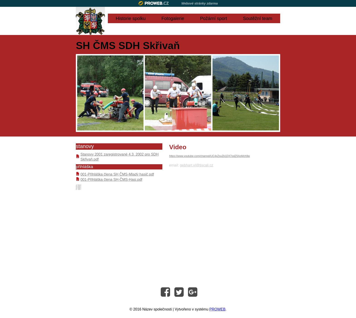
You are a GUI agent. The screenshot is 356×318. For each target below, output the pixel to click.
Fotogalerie (172, 18)
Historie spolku (131, 18)
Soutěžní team (257, 18)
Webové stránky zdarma (199, 3)
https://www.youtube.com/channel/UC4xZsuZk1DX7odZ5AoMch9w (209, 156)
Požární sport (213, 18)
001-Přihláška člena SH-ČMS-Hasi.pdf (111, 179)
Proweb (153, 3)
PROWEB (217, 309)
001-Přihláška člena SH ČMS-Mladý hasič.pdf (117, 174)
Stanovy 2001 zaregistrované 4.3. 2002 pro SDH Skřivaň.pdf (119, 156)
